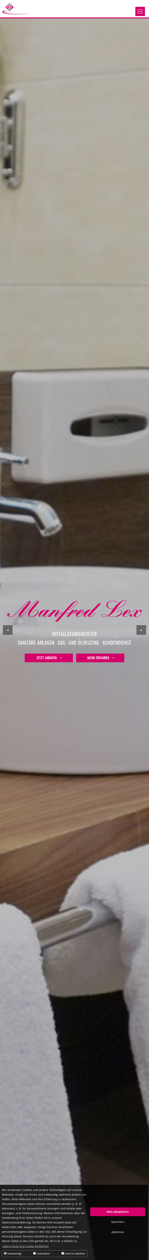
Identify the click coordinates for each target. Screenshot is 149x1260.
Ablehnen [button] (117, 1232)
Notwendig (12, 1253)
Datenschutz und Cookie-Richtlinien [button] (26, 1246)
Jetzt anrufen (49, 657)
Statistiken (41, 1253)
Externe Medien (73, 1253)
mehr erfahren (100, 657)
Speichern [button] (117, 1222)
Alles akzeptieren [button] (118, 1212)
